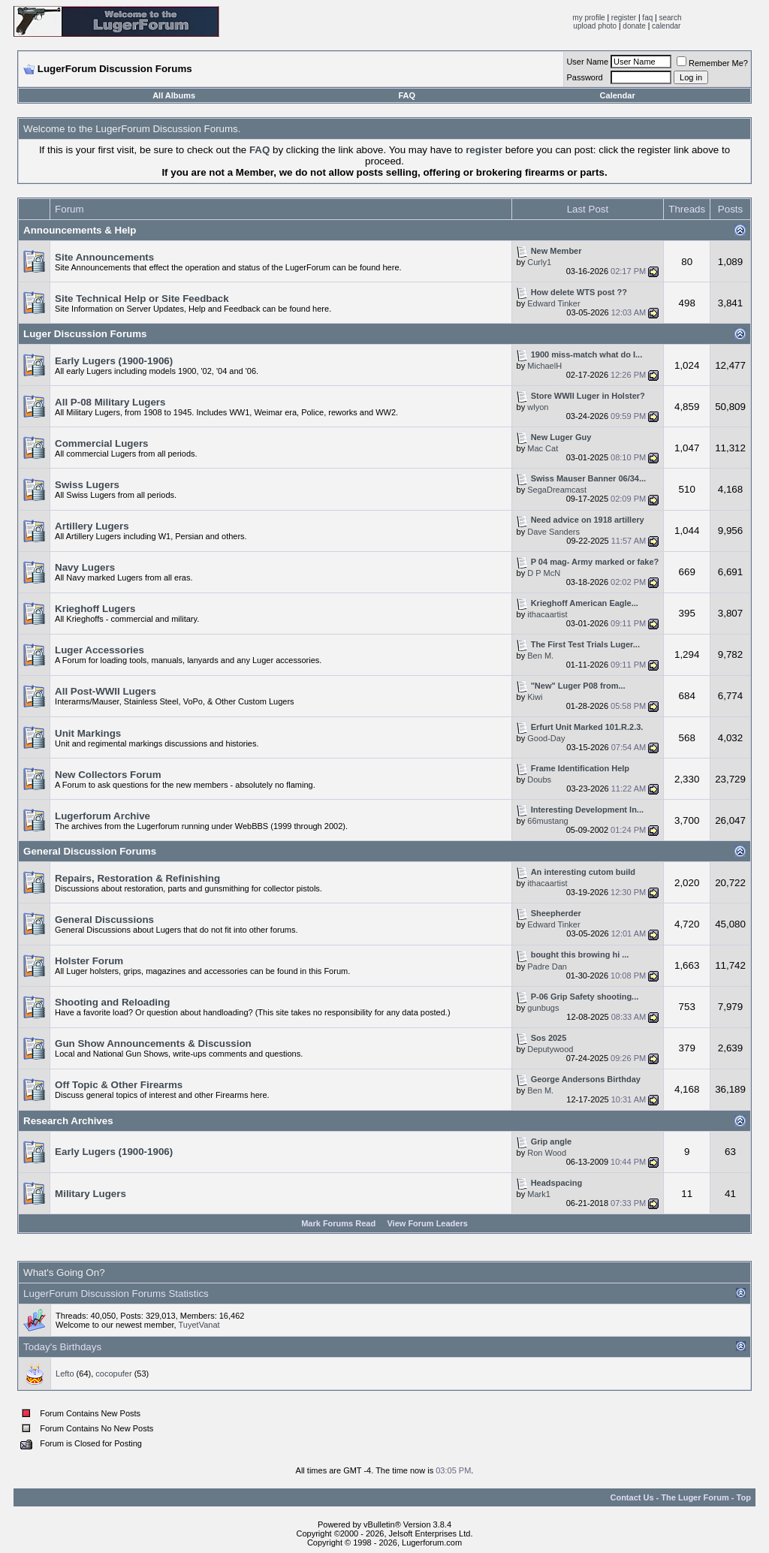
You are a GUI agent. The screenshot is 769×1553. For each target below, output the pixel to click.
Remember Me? (712, 63)
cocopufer (113, 1373)
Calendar (617, 95)
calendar (666, 26)
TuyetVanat (199, 1324)
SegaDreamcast (557, 489)
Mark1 (538, 1194)
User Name (587, 61)
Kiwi (534, 696)
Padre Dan (547, 966)
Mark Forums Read (338, 1223)
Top (744, 1497)
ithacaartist (547, 614)
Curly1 (539, 262)
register (623, 18)
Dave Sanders (553, 531)
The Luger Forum (694, 1497)
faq (647, 18)
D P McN (543, 572)
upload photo (595, 26)
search (670, 18)
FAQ (406, 95)
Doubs (539, 779)
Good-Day (546, 738)
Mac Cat (542, 448)
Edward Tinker (553, 303)
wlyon (537, 407)
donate (634, 26)
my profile (588, 18)
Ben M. (540, 655)
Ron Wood (546, 1152)
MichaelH (544, 365)
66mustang (547, 820)
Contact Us (631, 1497)
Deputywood (550, 1049)
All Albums (173, 95)
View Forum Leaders (427, 1223)
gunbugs (543, 1007)
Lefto (65, 1373)
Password (584, 77)
